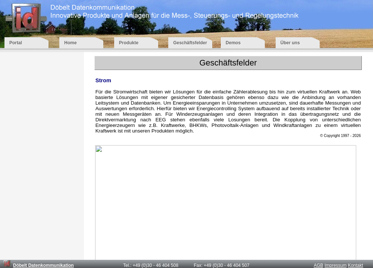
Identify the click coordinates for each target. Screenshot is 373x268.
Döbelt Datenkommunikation (43, 265)
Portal (27, 42)
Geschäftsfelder (190, 42)
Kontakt (355, 265)
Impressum (336, 265)
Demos (244, 42)
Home (82, 42)
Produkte (136, 42)
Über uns (297, 42)
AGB (318, 265)
